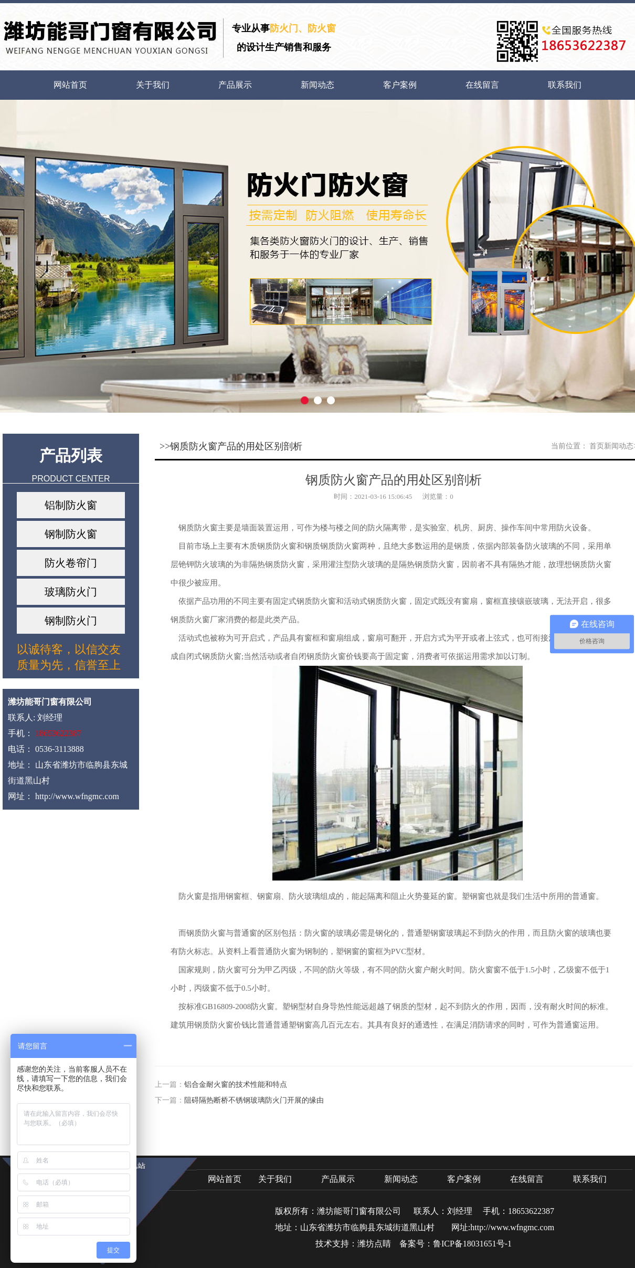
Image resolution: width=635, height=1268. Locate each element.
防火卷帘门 (71, 563)
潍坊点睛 (374, 1243)
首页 (596, 446)
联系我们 (564, 84)
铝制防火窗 (71, 505)
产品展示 (235, 84)
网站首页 (70, 84)
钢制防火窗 (71, 534)
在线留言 (482, 84)
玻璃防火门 (71, 592)
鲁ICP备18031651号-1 (472, 1243)
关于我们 (153, 84)
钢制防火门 (71, 620)
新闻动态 (317, 84)
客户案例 (400, 84)
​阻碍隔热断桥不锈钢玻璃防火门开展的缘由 (254, 1100)
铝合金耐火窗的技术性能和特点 (235, 1084)
